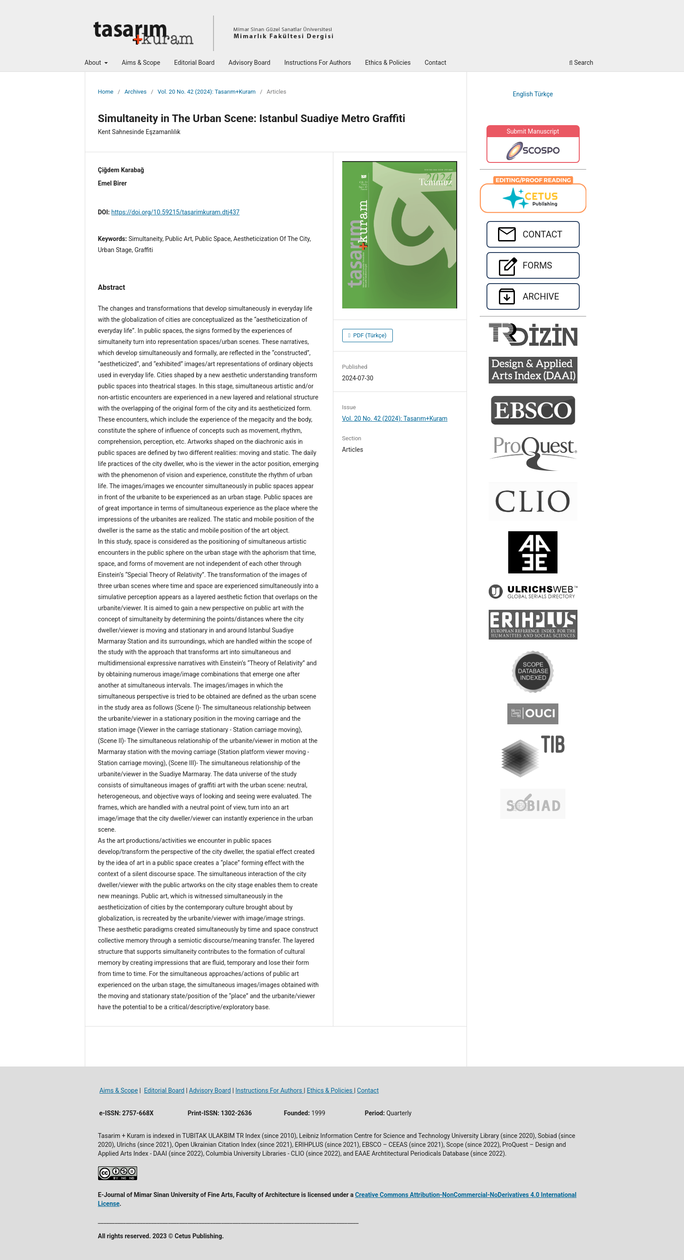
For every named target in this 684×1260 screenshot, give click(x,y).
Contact (436, 62)
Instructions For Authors (318, 62)
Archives (135, 91)
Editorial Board (194, 62)
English (523, 94)
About (94, 62)
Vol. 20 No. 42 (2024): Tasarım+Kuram (207, 91)
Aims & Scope (141, 62)
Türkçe (543, 94)
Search (581, 62)
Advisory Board (249, 62)
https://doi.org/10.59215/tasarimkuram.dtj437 (175, 212)
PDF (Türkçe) (369, 335)
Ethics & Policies (388, 62)
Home (106, 91)
